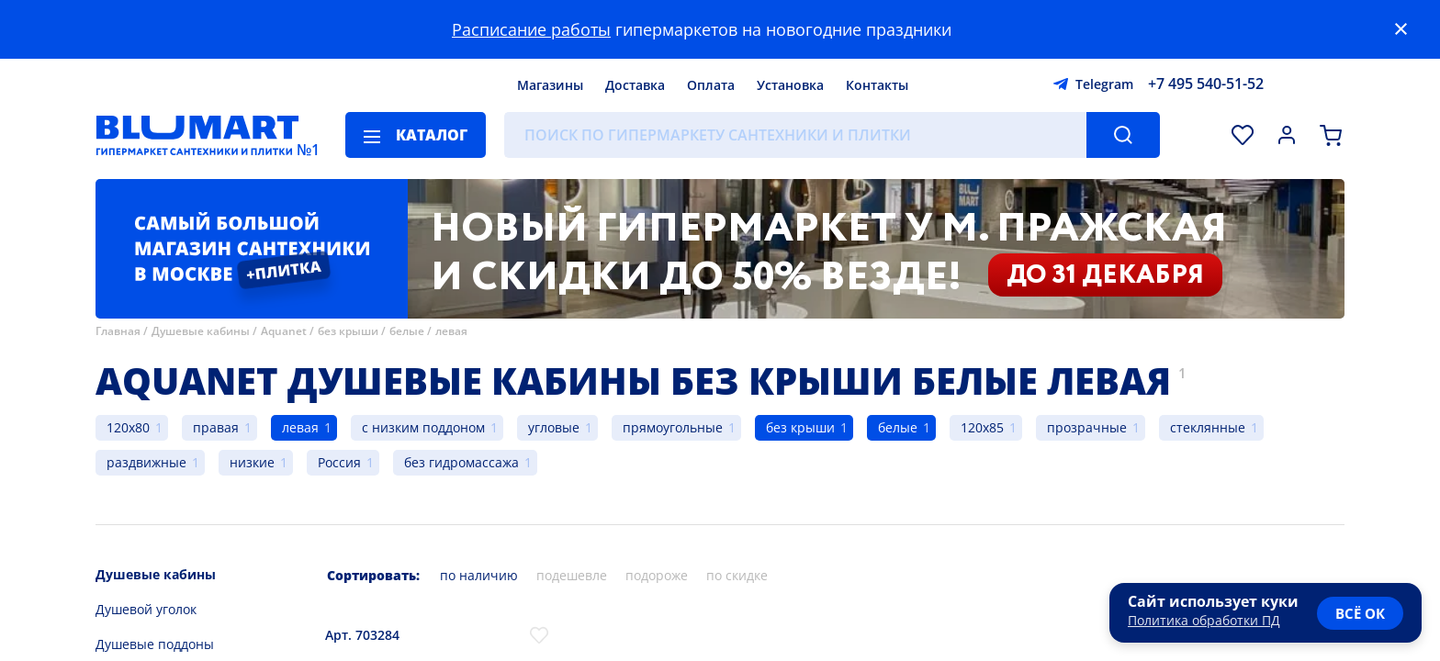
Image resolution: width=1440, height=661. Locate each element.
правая (216, 427)
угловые (553, 427)
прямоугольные (673, 427)
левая (451, 331)
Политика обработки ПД (1204, 620)
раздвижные (146, 462)
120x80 (128, 427)
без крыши (348, 331)
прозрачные (1087, 427)
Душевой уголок (146, 609)
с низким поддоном (423, 427)
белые (406, 331)
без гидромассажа (461, 462)
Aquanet (284, 331)
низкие (252, 462)
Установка (790, 85)
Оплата (711, 85)
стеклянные (1207, 427)
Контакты (877, 85)
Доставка (635, 85)
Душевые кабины (201, 331)
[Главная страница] (197, 135)
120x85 (982, 427)
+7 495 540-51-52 (1206, 83)
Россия (339, 462)
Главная (118, 331)
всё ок (1360, 613)
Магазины (550, 85)
